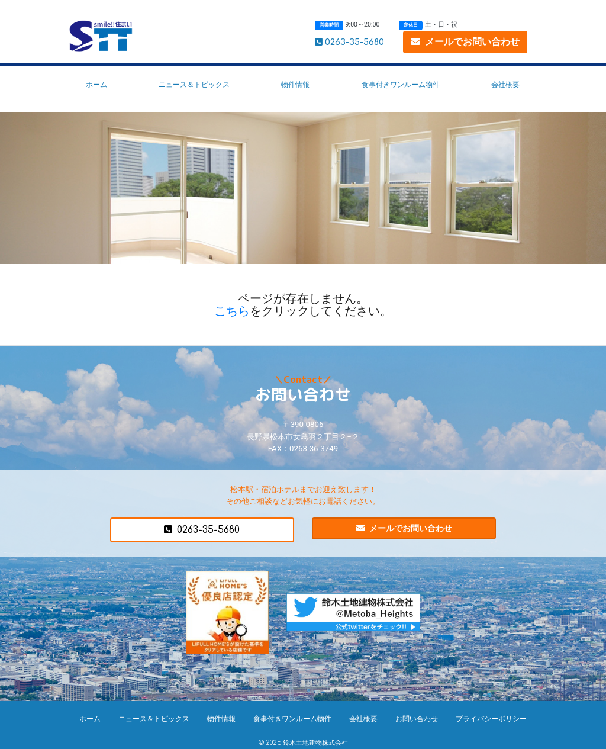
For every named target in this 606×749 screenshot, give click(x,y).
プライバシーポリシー (491, 719)
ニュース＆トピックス (194, 85)
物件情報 (295, 85)
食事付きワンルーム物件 (401, 85)
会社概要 (505, 85)
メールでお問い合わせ (465, 41)
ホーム (96, 85)
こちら (232, 311)
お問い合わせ (416, 719)
